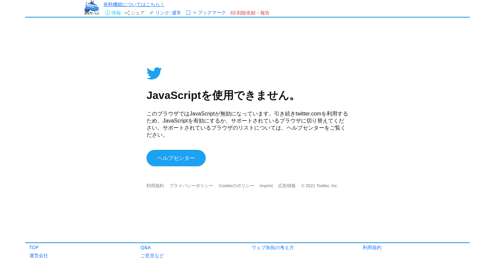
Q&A (145, 247)
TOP (34, 247)
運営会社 (38, 255)
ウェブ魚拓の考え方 (273, 247)
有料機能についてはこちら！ (134, 4)
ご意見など (152, 255)
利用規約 (372, 247)
